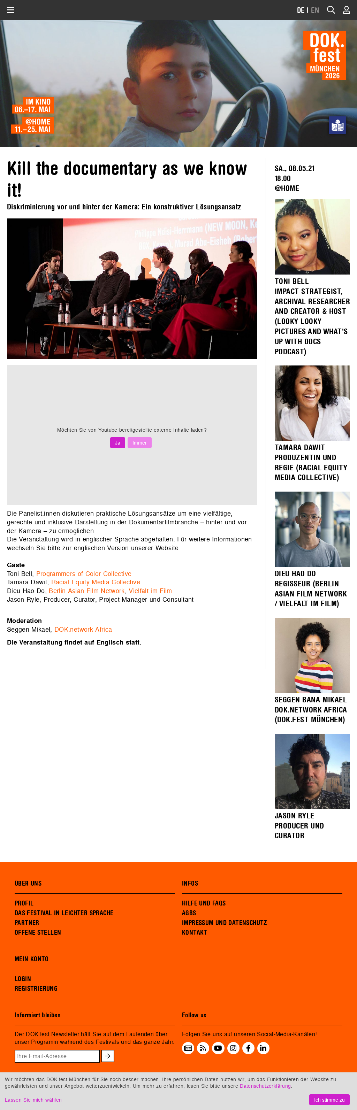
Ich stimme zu (329, 1099)
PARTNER (27, 922)
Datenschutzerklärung (265, 1085)
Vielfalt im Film (150, 590)
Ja (117, 442)
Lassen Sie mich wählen (33, 1099)
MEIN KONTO (32, 959)
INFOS (190, 883)
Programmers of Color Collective (84, 573)
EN (315, 11)
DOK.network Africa (83, 629)
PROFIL (24, 903)
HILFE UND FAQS (204, 903)
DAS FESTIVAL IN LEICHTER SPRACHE (64, 913)
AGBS (189, 913)
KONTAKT (194, 932)
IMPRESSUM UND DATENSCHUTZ (224, 922)
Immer (139, 442)
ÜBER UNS (28, 883)
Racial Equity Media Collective (95, 582)
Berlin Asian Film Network (86, 590)
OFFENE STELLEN (38, 932)
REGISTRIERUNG (36, 988)
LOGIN (23, 979)
